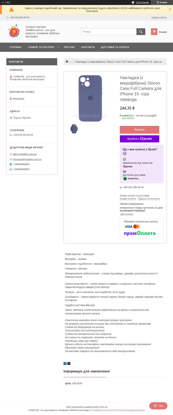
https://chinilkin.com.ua (24, 154)
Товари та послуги (41, 47)
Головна (15, 47)
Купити (140, 129)
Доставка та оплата (115, 47)
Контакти (88, 47)
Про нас (69, 47)
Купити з (139, 138)
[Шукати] (140, 31)
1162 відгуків (142, 2)
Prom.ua (103, 407)
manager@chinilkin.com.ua (27, 159)
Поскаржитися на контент (103, 410)
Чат (158, 405)
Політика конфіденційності (131, 410)
